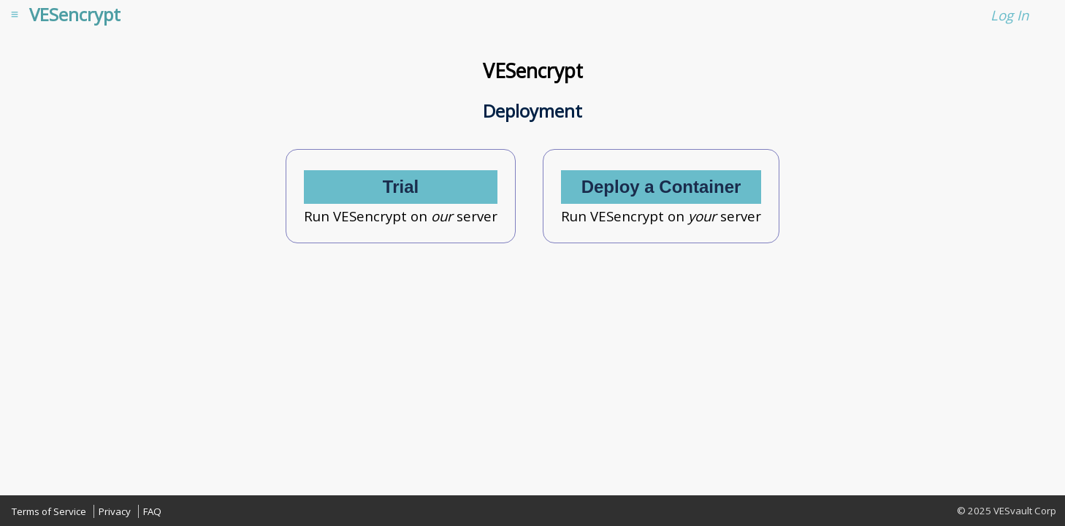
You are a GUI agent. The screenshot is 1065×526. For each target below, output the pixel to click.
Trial (401, 187)
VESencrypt (75, 14)
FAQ (152, 511)
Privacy (115, 511)
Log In (1009, 15)
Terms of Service (49, 511)
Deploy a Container (661, 187)
